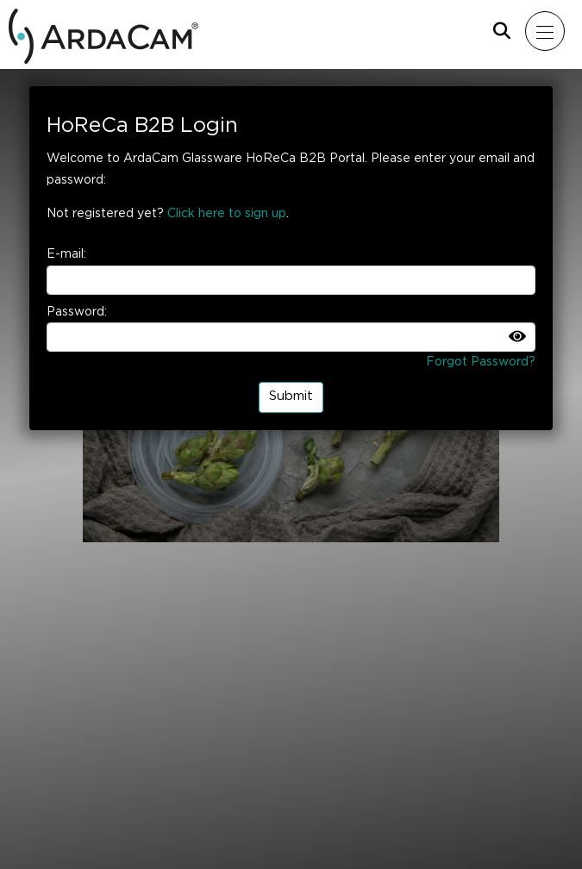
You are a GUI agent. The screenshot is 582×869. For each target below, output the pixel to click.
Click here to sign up (226, 214)
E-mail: (66, 254)
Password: (77, 312)
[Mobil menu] (545, 32)
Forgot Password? (480, 362)
